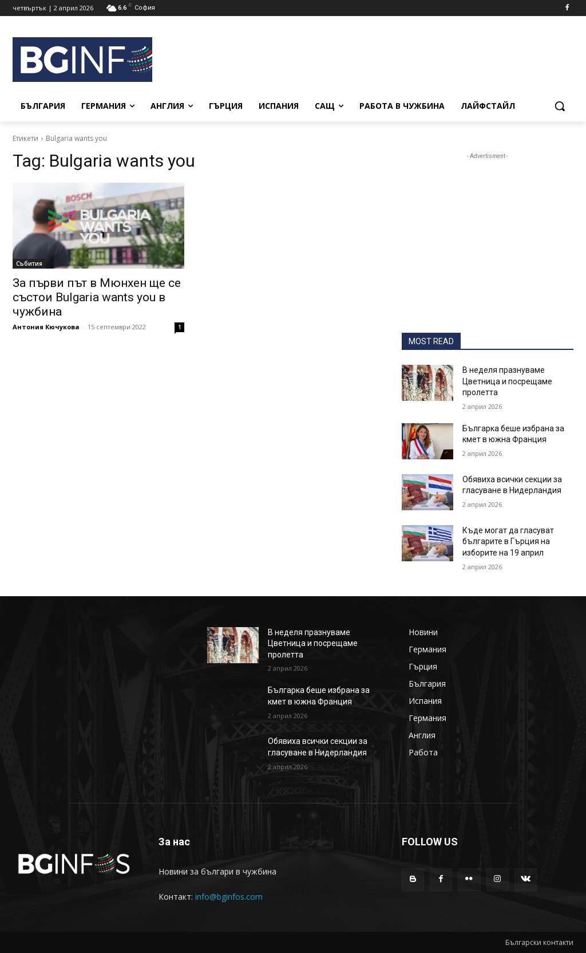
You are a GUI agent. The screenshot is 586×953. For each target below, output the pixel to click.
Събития (29, 263)
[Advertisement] (360, 58)
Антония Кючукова (46, 326)
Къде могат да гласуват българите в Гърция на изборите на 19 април (508, 541)
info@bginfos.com (229, 896)
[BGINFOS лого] (80, 59)
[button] (559, 106)
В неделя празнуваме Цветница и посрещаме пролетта (507, 381)
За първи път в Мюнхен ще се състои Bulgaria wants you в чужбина (97, 297)
